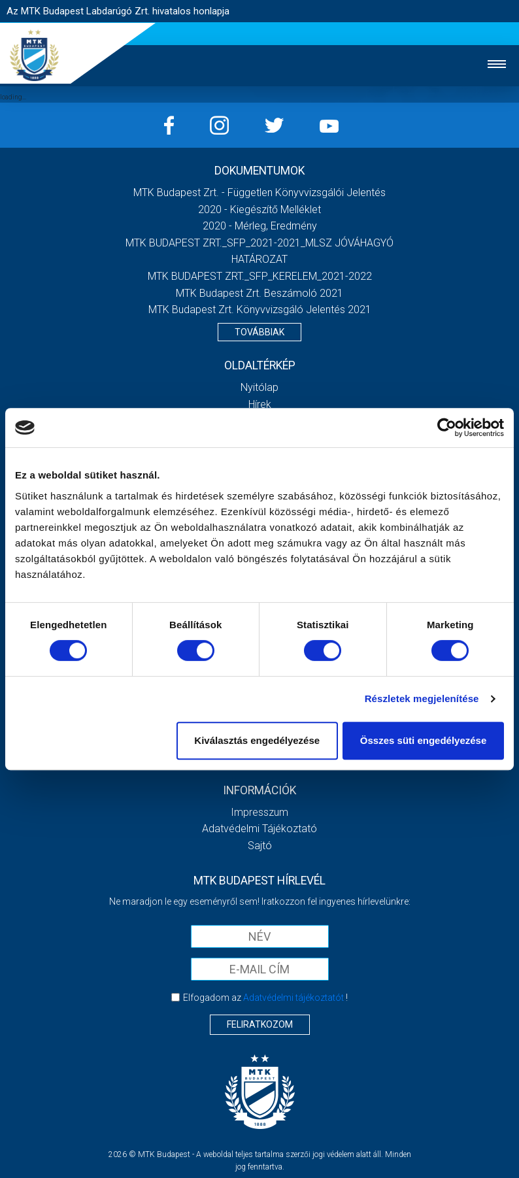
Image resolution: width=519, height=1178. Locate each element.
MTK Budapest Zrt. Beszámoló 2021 (259, 293)
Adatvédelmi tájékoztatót (293, 997)
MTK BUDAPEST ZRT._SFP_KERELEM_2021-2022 (260, 276)
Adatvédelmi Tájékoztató (259, 828)
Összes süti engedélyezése (423, 740)
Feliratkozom (260, 1024)
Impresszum (259, 812)
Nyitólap (259, 387)
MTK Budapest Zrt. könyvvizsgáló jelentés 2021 (259, 309)
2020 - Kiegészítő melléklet (259, 209)
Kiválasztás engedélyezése (257, 740)
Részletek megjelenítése (422, 698)
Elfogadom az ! (265, 997)
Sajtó (260, 845)
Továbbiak (259, 332)
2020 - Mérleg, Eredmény (260, 226)
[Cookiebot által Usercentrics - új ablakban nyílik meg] (447, 427)
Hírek (259, 404)
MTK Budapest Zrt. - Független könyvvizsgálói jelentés (259, 192)
